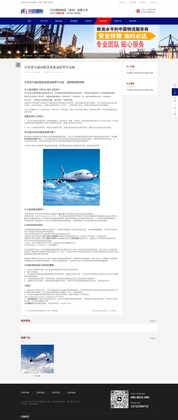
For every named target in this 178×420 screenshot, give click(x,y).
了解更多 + (153, 321)
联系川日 (154, 2)
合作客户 (88, 21)
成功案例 (73, 21)
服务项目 (59, 21)
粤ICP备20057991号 (74, 401)
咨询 (174, 91)
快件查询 (122, 2)
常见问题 (50, 56)
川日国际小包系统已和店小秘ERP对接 (139, 73)
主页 (35, 56)
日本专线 (25, 392)
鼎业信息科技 (33, 404)
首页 (29, 21)
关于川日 (44, 21)
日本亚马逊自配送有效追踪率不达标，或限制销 (42, 311)
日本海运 (40, 392)
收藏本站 (143, 2)
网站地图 (133, 2)
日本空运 (56, 392)
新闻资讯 (103, 21)
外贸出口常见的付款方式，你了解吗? (104, 311)
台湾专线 (71, 393)
